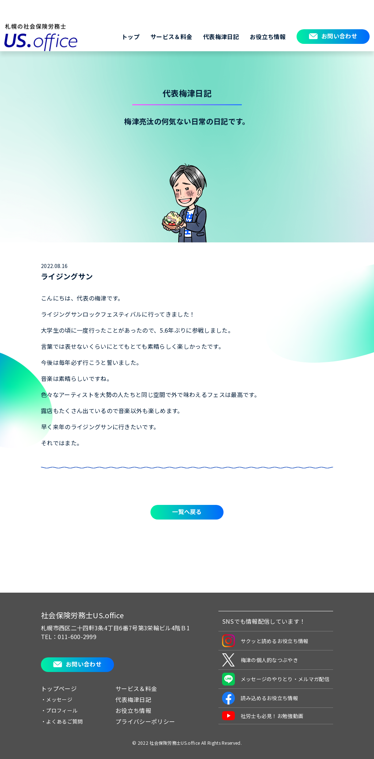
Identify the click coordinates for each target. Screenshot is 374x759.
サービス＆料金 (171, 36)
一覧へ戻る (187, 511)
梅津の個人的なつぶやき (260, 660)
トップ (131, 36)
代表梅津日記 (221, 36)
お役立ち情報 (268, 36)
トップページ (59, 688)
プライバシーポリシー (145, 721)
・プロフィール (59, 710)
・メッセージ (56, 699)
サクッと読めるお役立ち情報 (265, 640)
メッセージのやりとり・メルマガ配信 (275, 679)
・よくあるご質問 (62, 721)
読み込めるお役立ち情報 (260, 698)
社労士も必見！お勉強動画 (263, 715)
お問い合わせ (339, 35)
